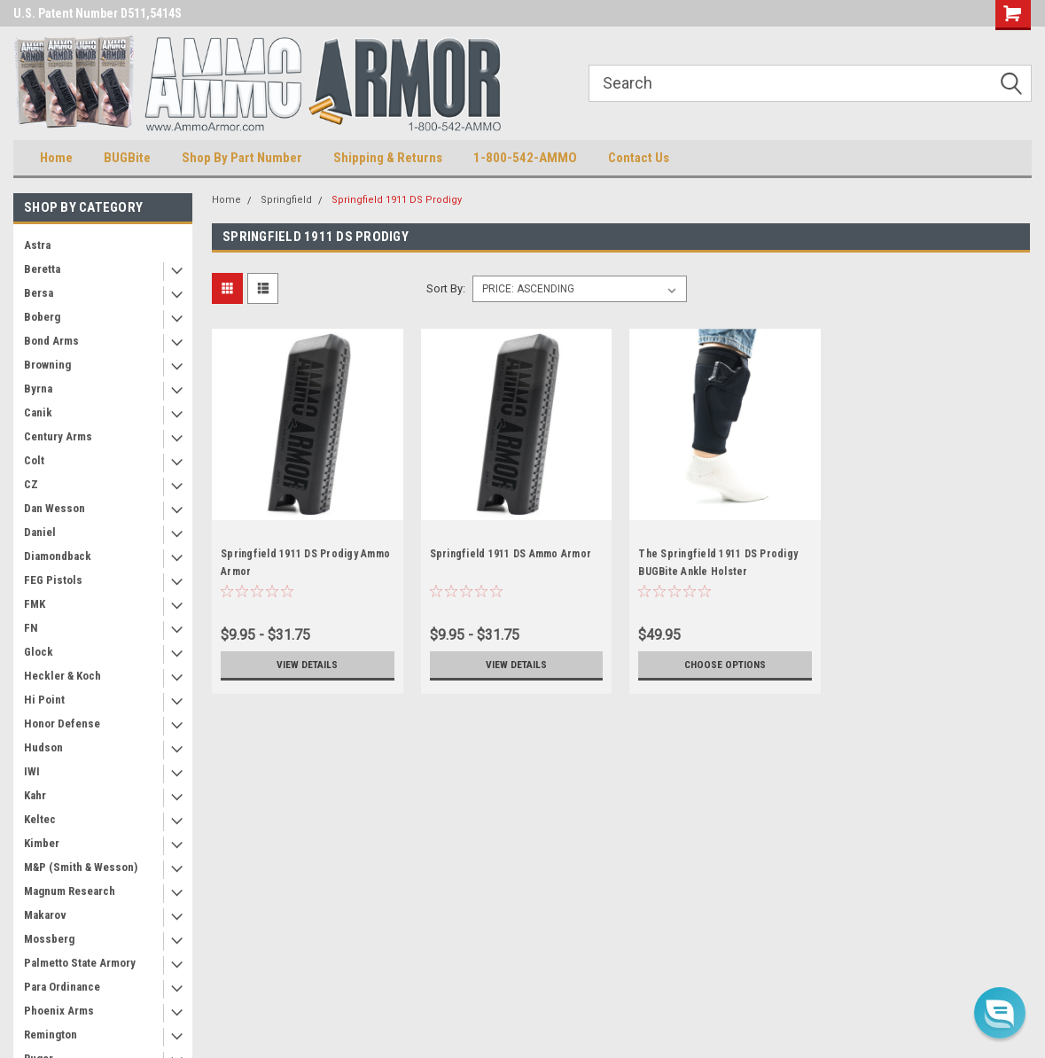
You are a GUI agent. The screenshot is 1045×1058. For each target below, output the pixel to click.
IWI (32, 771)
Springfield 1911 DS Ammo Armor (511, 554)
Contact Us (638, 158)
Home (56, 158)
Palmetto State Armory (80, 962)
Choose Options (725, 664)
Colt (34, 460)
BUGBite (127, 158)
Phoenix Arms (59, 1010)
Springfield (286, 200)
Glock (38, 651)
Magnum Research (69, 891)
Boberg (42, 316)
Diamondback (57, 556)
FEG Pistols (53, 580)
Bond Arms (51, 340)
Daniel (40, 532)
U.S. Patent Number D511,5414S (97, 13)
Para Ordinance (62, 986)
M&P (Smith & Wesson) (80, 867)
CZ (31, 484)
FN (31, 627)
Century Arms (58, 436)
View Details (307, 664)
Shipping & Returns (387, 158)
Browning (47, 364)
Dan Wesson (54, 508)
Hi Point (44, 699)
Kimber (41, 843)
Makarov (45, 915)
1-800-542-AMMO (525, 158)
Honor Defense (62, 723)
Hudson (43, 747)
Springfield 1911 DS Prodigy (396, 200)
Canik (38, 412)
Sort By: (445, 288)
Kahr (35, 795)
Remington (50, 1034)
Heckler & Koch (62, 675)
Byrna (38, 388)
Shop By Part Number (242, 158)
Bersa (38, 293)
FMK (34, 604)
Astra (37, 245)
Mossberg (49, 938)
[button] (1000, 1013)
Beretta (42, 269)
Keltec (40, 819)
